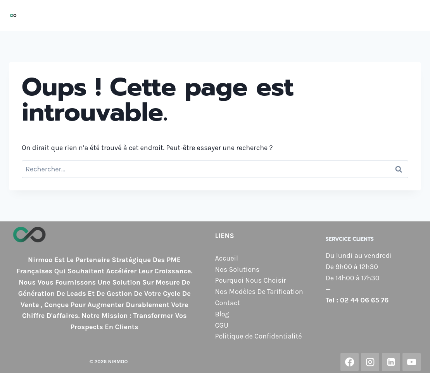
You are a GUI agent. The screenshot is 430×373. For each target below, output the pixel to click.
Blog (408, 15)
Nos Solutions (149, 15)
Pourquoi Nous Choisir (218, 15)
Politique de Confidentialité (258, 336)
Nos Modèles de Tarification (311, 15)
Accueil (106, 15)
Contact (380, 15)
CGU (221, 325)
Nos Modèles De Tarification (259, 291)
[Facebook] (349, 362)
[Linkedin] (391, 362)
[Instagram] (370, 362)
